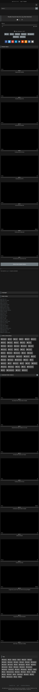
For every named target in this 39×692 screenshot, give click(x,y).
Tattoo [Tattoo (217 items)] (32, 674)
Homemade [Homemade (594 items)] (29, 667)
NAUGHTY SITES (5, 307)
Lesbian (4, 359)
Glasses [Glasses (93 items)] (33, 664)
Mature (26, 359)
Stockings (11, 366)
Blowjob (24, 34)
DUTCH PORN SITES (6, 328)
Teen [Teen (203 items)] (4, 676)
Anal (6, 34)
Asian (16, 339)
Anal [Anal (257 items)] (10, 659)
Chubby (4, 346)
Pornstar (23, 36)
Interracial (20, 356)
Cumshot (4, 349)
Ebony (17, 349)
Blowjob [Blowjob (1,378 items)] (4, 662)
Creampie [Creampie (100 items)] (34, 662)
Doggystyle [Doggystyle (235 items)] (22, 664)
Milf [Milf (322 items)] (35, 669)
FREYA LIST (4, 301)
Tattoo (18, 366)
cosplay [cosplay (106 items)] (16, 662)
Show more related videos (19, 264)
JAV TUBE (3, 318)
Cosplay (17, 346)
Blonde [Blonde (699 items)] (30, 659)
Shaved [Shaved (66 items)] (9, 674)
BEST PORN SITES (5, 332)
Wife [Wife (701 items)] (20, 676)
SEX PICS (3, 314)
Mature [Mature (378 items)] (30, 669)
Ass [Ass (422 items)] (19, 659)
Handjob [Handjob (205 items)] (16, 667)
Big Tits (34, 339)
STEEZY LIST (4, 320)
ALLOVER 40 (4, 303)
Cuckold (31, 346)
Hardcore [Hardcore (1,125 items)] (22, 667)
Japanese (27, 356)
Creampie (24, 346)
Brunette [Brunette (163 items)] (10, 662)
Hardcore (16, 36)
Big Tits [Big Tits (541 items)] (24, 659)
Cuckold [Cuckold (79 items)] (4, 664)
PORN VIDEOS (4, 325)
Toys (3, 370)
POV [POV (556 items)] (29, 671)
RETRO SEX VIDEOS (6, 310)
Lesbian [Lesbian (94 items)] (17, 669)
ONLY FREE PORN (5, 321)
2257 (18, 685)
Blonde (17, 34)
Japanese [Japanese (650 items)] (11, 669)
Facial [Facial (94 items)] (28, 664)
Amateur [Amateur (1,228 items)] (4, 659)
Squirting (4, 366)
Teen (24, 366)
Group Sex (17, 352)
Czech (11, 349)
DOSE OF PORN (5, 300)
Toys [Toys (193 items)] (16, 676)
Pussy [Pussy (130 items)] (4, 674)
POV (22, 363)
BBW (22, 339)
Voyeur (18, 370)
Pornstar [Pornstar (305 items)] (23, 671)
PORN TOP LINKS (5, 308)
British (17, 342)
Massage (11, 359)
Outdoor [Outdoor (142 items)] (17, 671)
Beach (28, 339)
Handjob (30, 352)
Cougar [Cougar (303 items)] (22, 662)
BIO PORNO (4, 311)
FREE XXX (3, 299)
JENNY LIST (4, 313)
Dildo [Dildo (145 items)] (16, 664)
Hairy (24, 352)
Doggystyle (30, 34)
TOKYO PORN (4, 322)
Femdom (29, 349)
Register (25, 1)
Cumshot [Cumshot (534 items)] (10, 664)
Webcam (25, 370)
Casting (23, 342)
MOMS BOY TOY (5, 329)
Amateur (4, 339)
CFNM (29, 342)
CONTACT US (12, 685)
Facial (23, 349)
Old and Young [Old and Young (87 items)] (10, 671)
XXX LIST (3, 324)
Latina (34, 356)
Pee (10, 363)
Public (28, 363)
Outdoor (4, 363)
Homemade (12, 356)
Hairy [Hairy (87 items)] (11, 667)
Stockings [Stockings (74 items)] (20, 674)
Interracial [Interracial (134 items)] (5, 669)
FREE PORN (4, 331)
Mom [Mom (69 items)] (4, 671)
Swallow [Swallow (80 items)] (26, 674)
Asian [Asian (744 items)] (15, 659)
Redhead (35, 363)
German (10, 352)
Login (21, 1)
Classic (10, 346)
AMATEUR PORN (5, 304)
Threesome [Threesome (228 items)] (10, 676)
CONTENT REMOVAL (25, 685)
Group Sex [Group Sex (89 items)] (5, 667)
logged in (8, 270)
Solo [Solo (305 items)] (15, 674)
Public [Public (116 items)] (34, 671)
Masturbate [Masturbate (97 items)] (24, 669)
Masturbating (18, 359)
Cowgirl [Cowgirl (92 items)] (27, 662)
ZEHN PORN (4, 315)
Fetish (4, 352)
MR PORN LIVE (4, 306)
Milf (32, 359)
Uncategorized (11, 370)
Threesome (31, 366)
